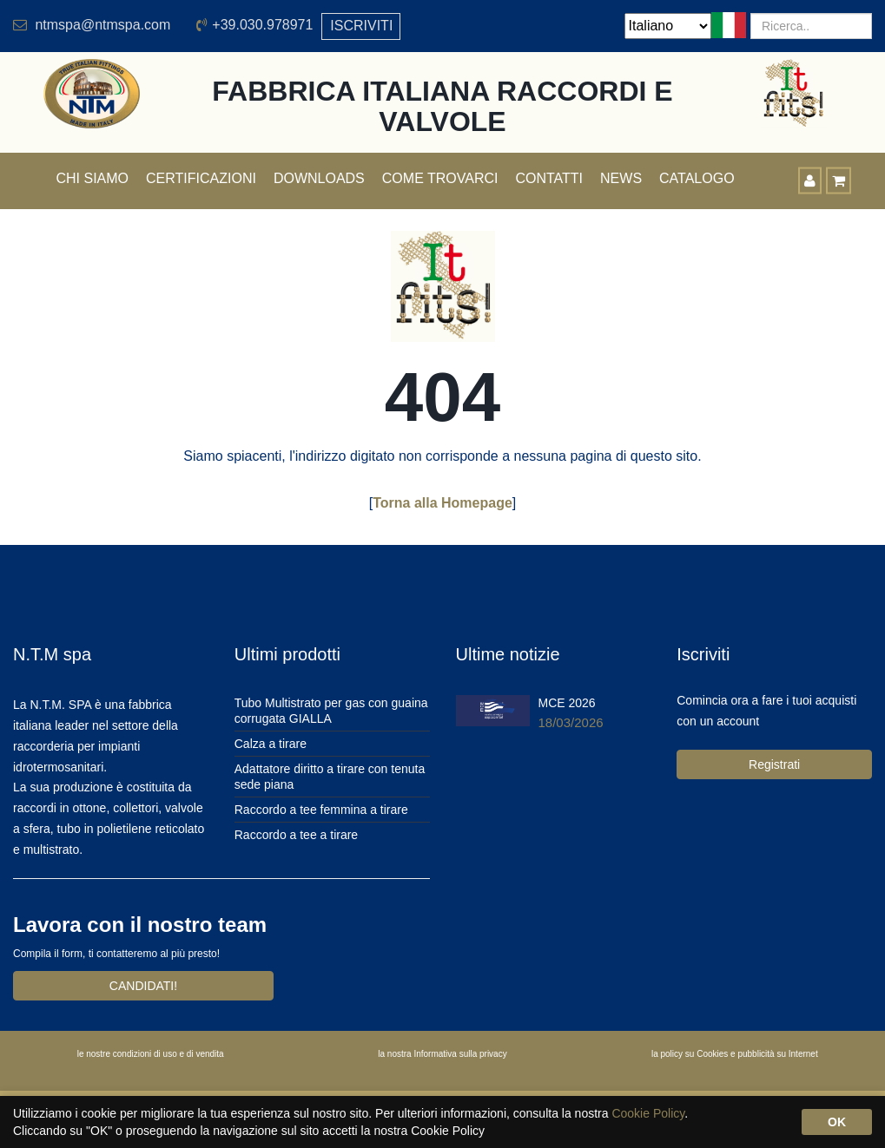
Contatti (549, 178)
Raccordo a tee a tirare (296, 835)
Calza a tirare (270, 744)
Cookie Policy (647, 1113)
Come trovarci (440, 178)
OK (837, 1122)
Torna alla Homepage (442, 502)
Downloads (319, 178)
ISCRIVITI (361, 25)
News (621, 178)
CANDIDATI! (143, 986)
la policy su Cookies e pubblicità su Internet (734, 1054)
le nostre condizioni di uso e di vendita (150, 1054)
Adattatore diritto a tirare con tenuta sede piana (329, 776)
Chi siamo (92, 178)
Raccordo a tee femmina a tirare (321, 810)
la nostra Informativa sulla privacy (442, 1054)
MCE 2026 (567, 703)
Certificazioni (201, 178)
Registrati (774, 764)
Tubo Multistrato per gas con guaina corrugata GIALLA (331, 710)
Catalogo (697, 178)
